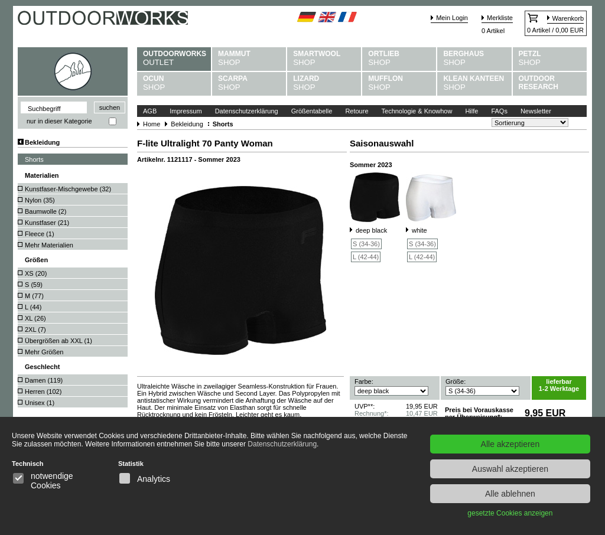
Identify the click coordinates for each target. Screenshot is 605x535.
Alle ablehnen (510, 493)
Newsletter (536, 111)
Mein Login (452, 17)
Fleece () (39, 233)
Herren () (43, 391)
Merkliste (500, 17)
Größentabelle (312, 111)
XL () (35, 318)
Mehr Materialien (49, 245)
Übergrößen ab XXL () (58, 340)
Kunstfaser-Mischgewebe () (68, 189)
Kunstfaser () (47, 222)
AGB (150, 111)
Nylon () (40, 200)
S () (34, 284)
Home (151, 124)
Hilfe (471, 111)
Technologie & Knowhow (417, 111)
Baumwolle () (45, 211)
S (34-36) (366, 243)
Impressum (185, 111)
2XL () (35, 329)
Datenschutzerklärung (246, 111)
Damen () (44, 380)
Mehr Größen (44, 351)
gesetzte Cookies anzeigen (509, 513)
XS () (36, 273)
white (419, 230)
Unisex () (39, 402)
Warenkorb (568, 18)
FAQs (499, 111)
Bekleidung (42, 142)
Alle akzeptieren (510, 444)
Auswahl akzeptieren (510, 469)
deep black (371, 230)
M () (34, 295)
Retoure (356, 111)
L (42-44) (366, 256)
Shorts (34, 159)
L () (33, 307)
